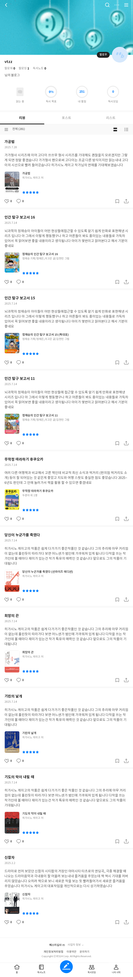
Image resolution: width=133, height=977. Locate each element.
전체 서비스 (126, 5)
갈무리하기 (117, 201)
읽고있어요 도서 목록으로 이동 (20, 92)
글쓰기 (66, 966)
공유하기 (126, 201)
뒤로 (6, 5)
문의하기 (84, 951)
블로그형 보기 (115, 129)
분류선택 (6, 129)
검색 (107, 5)
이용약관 (71, 951)
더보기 (117, 5)
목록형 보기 (126, 129)
